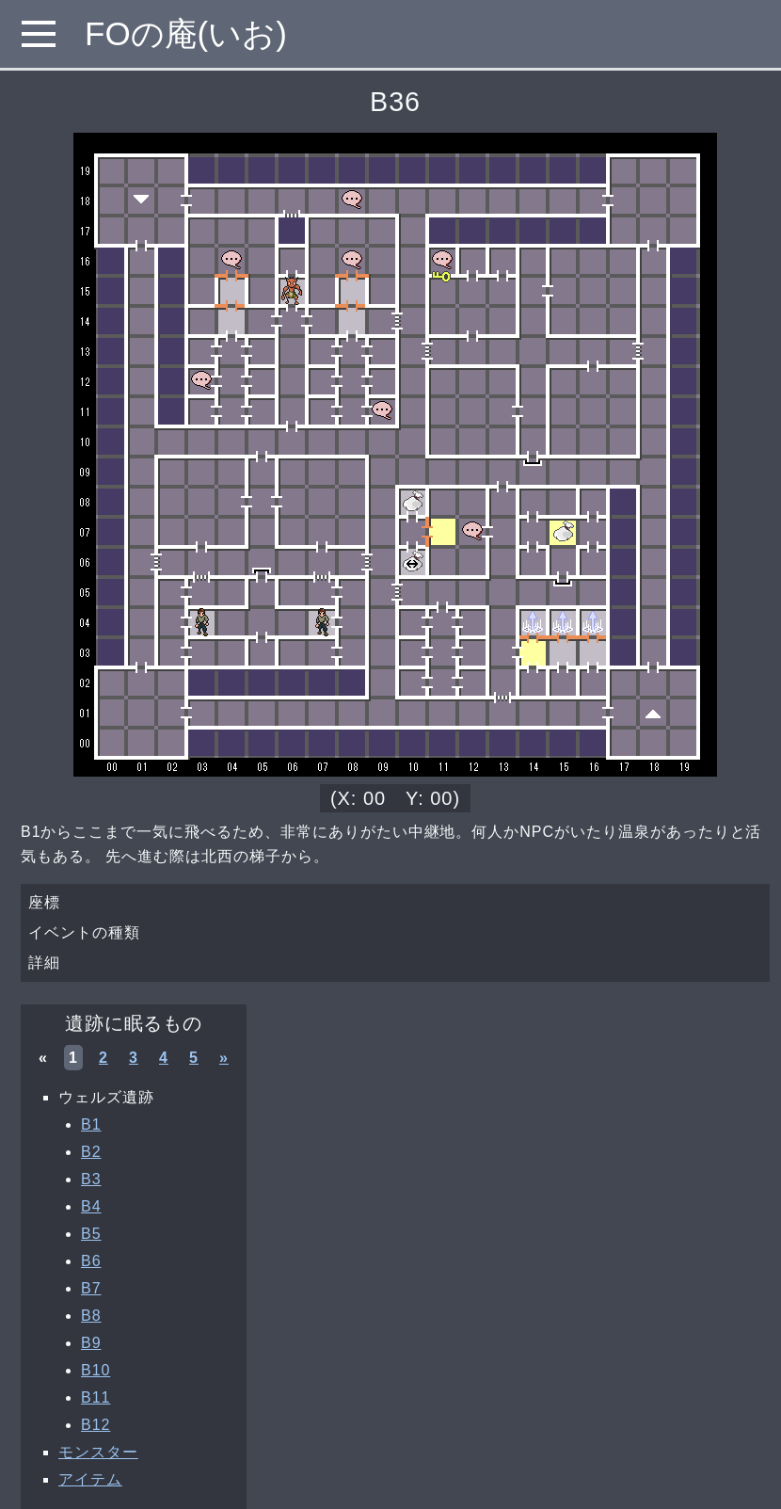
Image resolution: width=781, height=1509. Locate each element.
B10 (95, 1370)
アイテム (90, 1479)
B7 (91, 1288)
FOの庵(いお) (186, 33)
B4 (91, 1206)
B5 (91, 1234)
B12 (95, 1425)
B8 (91, 1316)
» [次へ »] (224, 1058)
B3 (91, 1179)
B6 (91, 1261)
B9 (91, 1343)
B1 (91, 1124)
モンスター (98, 1452)
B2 (91, 1152)
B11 (95, 1397)
